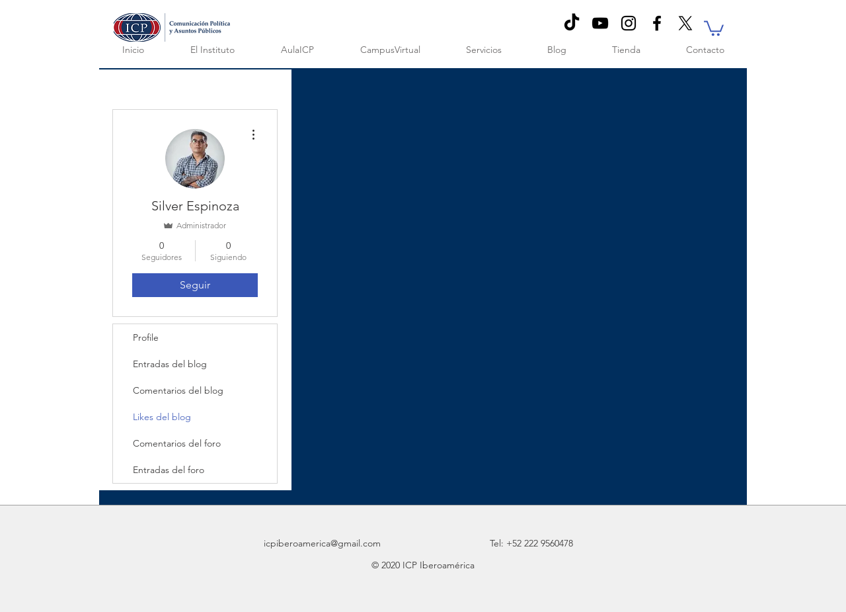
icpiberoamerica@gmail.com (322, 543)
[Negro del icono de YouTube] (600, 23)
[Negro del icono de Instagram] (628, 23)
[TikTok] (572, 23)
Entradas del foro (168, 470)
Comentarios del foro (177, 443)
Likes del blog (162, 417)
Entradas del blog (170, 364)
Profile (146, 337)
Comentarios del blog (178, 390)
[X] (685, 23)
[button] (714, 27)
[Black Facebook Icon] (657, 23)
